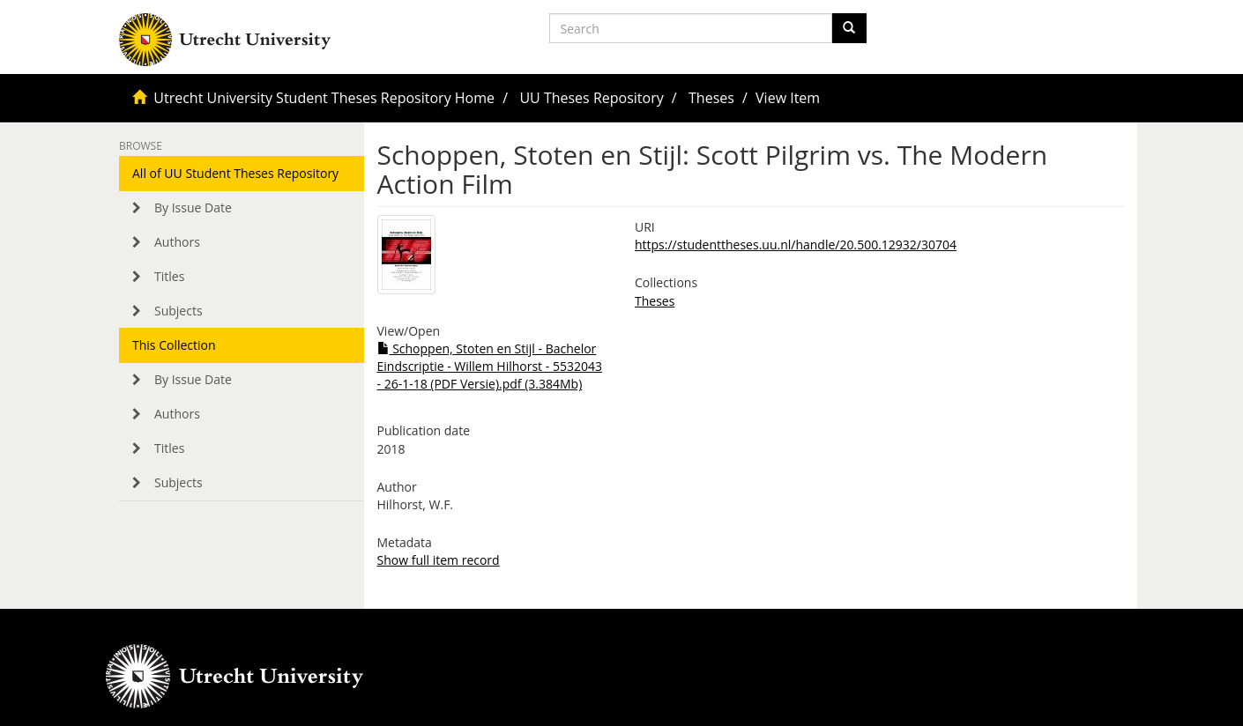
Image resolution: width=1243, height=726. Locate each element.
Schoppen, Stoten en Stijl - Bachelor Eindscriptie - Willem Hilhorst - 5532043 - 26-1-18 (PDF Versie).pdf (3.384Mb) (489, 366)
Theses (711, 97)
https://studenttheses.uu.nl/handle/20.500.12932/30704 (795, 244)
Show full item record (438, 560)
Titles (169, 276)
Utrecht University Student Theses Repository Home (324, 97)
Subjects (178, 310)
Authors (177, 241)
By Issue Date (193, 207)
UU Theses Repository (591, 97)
